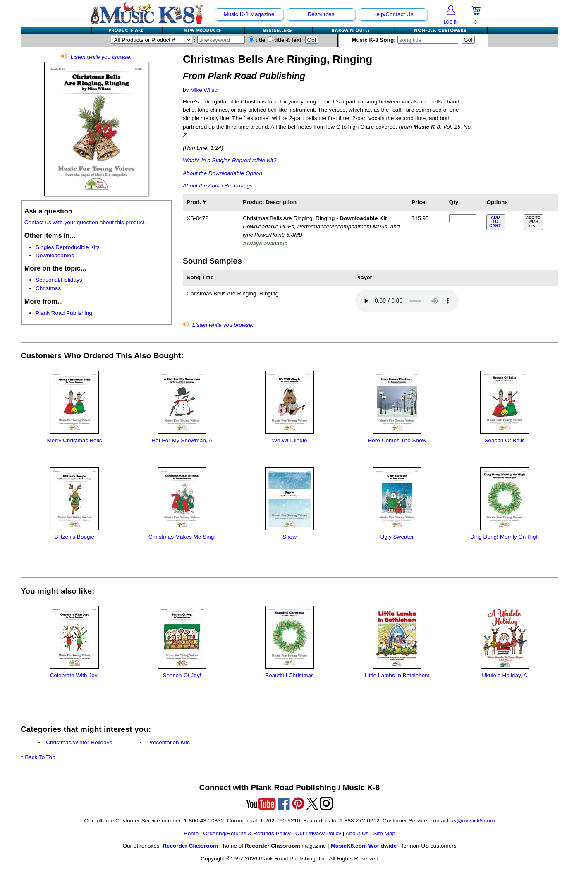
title (257, 40)
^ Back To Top (38, 757)
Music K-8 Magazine (248, 14)
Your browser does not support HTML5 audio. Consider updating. (407, 301)
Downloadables (55, 255)
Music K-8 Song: (407, 40)
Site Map (384, 833)
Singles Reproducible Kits (68, 247)
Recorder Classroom (190, 846)
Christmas (48, 288)
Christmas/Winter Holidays (79, 742)
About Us (356, 833)
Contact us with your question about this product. (85, 222)
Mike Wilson (205, 90)
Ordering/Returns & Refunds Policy (247, 833)
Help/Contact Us (393, 14)
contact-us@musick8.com (463, 820)
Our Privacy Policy (318, 833)
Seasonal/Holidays (59, 280)
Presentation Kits (168, 742)
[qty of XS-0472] (462, 218)
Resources (321, 14)
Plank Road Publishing (64, 313)
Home (191, 833)
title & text (285, 40)
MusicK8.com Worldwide (363, 846)
